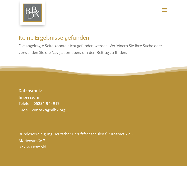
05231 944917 (47, 103)
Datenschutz (30, 90)
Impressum (29, 97)
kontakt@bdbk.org (48, 109)
